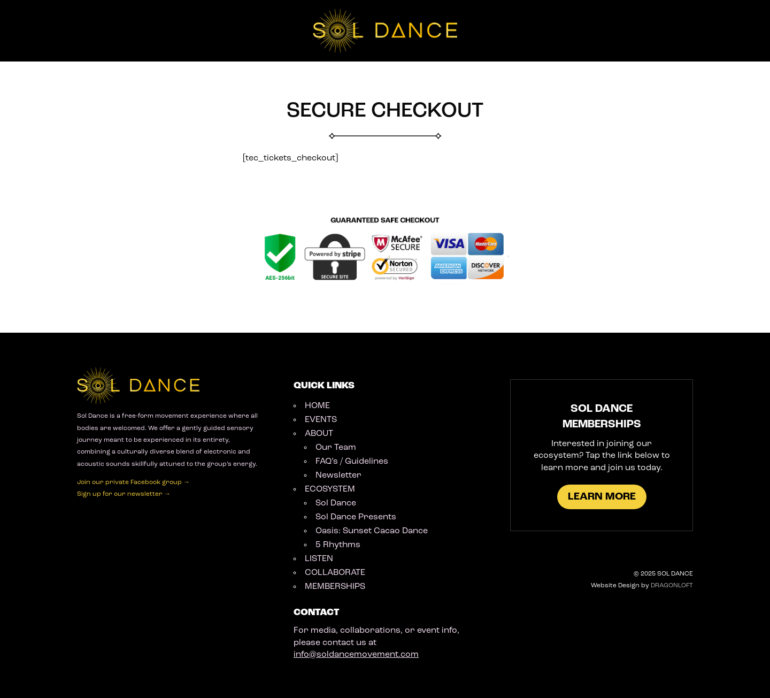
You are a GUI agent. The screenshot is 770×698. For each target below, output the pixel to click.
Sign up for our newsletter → (124, 494)
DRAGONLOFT (672, 585)
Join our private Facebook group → (133, 482)
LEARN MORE (602, 497)
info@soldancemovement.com (356, 654)
